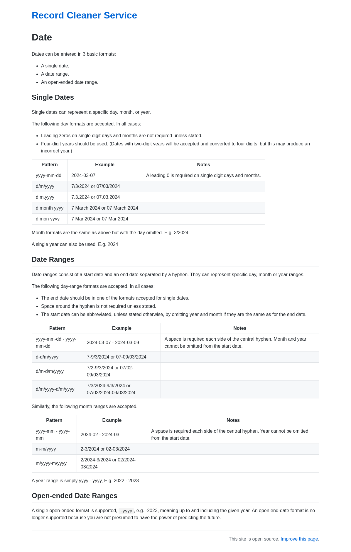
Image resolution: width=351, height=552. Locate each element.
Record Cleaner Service (84, 15)
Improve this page (299, 538)
